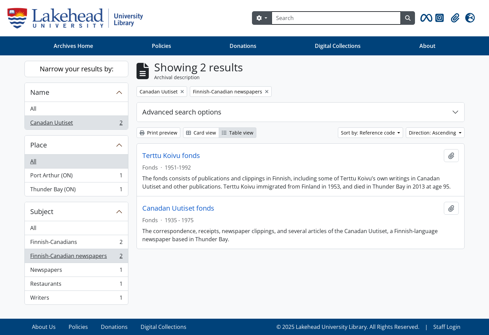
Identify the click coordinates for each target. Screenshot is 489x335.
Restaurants (76, 285)
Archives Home (73, 46)
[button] (425, 18)
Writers (76, 299)
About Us (44, 327)
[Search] (336, 18)
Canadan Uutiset (76, 124)
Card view (201, 132)
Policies (161, 46)
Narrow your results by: (76, 68)
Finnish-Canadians (76, 243)
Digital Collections (338, 46)
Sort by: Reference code (368, 132)
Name (39, 92)
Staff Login (446, 327)
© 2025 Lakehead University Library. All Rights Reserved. (347, 327)
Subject (41, 211)
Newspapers (76, 271)
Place (38, 144)
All (33, 108)
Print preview (158, 132)
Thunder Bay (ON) (76, 190)
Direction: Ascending (433, 132)
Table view (237, 132)
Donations (243, 46)
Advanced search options (181, 112)
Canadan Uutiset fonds (178, 208)
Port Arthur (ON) (76, 176)
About (427, 46)
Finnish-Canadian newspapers (76, 257)
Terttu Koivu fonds (171, 156)
